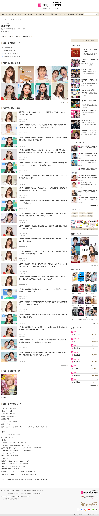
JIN (82, 213)
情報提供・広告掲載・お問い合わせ (29, 493)
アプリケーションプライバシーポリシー (10, 493)
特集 (52, 14)
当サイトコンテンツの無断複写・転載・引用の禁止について (15, 496)
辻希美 (82, 216)
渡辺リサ (77, 334)
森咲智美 (77, 375)
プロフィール (27, 36)
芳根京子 (75, 213)
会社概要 (3, 490)
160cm (7, 31)
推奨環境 (24, 490)
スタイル (11, 14)
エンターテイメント (20, 14)
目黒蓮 (76, 368)
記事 (11, 36)
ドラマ (64, 14)
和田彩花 (77, 361)
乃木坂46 (77, 348)
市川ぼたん (89, 213)
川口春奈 (75, 216)
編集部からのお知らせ (37, 490)
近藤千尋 (90, 216)
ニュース (4, 14)
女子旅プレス (79, 14)
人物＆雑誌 (71, 14)
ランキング (58, 14)
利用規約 (18, 490)
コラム (30, 14)
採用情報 (29, 490)
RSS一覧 (41, 493)
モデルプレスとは (11, 490)
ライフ (35, 14)
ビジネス (41, 14)
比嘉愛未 (77, 382)
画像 (3, 36)
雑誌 (18, 36)
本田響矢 (77, 355)
